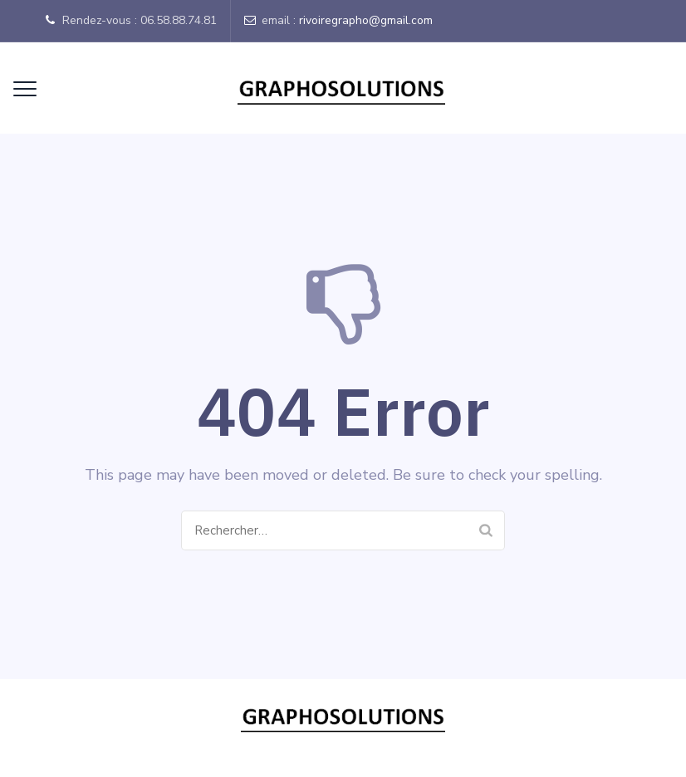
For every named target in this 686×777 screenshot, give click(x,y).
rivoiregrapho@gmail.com (366, 20)
